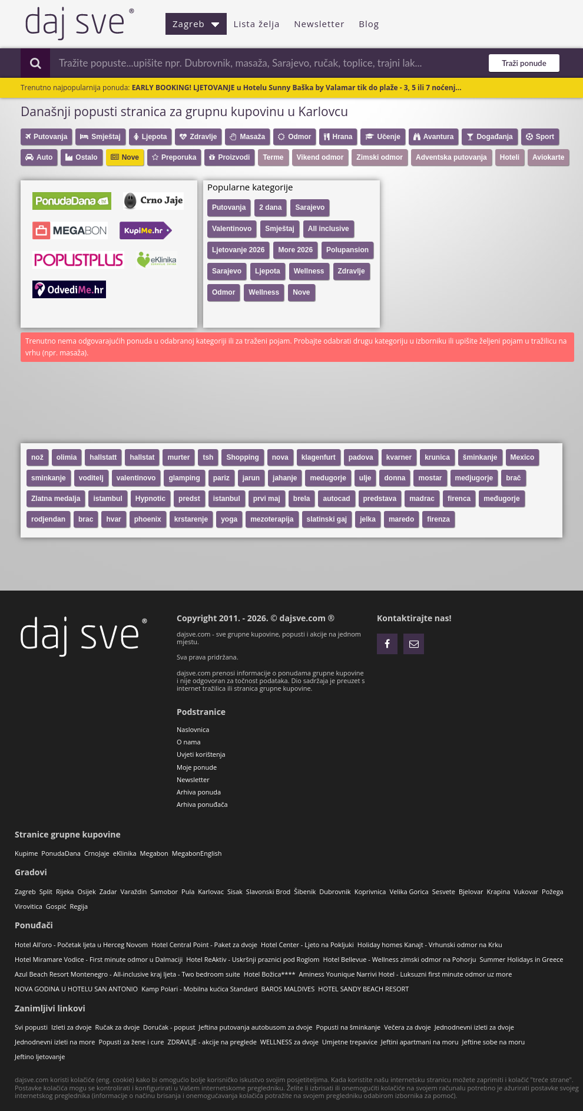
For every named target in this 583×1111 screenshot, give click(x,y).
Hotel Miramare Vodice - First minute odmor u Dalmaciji (99, 959)
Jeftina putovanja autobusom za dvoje (255, 1027)
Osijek (86, 891)
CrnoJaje (97, 853)
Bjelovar (471, 891)
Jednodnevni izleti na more (55, 1041)
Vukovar (526, 891)
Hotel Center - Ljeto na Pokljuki (307, 944)
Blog (369, 23)
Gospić (56, 906)
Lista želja (257, 23)
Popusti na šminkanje (348, 1027)
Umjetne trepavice (349, 1041)
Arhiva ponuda (199, 791)
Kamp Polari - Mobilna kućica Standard (199, 988)
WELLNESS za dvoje (289, 1041)
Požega (553, 891)
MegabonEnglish (197, 853)
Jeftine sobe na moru (493, 1041)
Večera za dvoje (407, 1027)
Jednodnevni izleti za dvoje (474, 1027)
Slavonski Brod (268, 891)
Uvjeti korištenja (201, 754)
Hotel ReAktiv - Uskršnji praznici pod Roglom (252, 959)
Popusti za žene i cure (131, 1041)
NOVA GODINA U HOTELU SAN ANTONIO (76, 988)
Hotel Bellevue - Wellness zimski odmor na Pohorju (399, 959)
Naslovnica (193, 729)
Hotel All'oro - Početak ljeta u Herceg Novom (81, 944)
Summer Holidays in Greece (521, 959)
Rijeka (65, 891)
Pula (187, 891)
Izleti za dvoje (71, 1027)
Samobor (164, 891)
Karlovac (211, 891)
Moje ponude (197, 767)
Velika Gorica (408, 891)
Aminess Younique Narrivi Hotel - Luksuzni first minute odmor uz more (405, 974)
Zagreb (196, 23)
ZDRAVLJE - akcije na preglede (211, 1041)
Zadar (108, 891)
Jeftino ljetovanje (40, 1056)
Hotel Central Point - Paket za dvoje (204, 944)
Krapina (499, 891)
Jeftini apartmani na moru (420, 1041)
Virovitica (28, 906)
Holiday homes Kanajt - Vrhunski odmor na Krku (429, 944)
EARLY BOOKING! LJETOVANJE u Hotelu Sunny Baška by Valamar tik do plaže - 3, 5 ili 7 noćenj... (297, 88)
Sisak (235, 891)
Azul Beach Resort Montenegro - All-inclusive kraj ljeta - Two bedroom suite (127, 974)
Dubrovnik (334, 891)
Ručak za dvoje (117, 1027)
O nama (189, 741)
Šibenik (305, 891)
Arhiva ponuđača (202, 804)
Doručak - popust (169, 1027)
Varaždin (134, 891)
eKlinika (125, 853)
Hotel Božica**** (270, 974)
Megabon (154, 853)
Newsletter (319, 23)
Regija (78, 906)
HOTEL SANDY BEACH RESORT (363, 988)
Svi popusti (31, 1027)
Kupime (26, 853)
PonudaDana (61, 853)
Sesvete (443, 891)
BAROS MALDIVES (288, 988)
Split (45, 891)
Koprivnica (370, 891)
